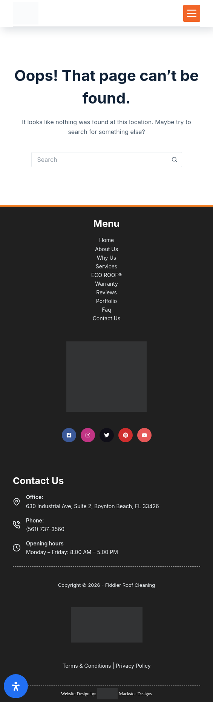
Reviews (106, 292)
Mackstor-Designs (135, 693)
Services (106, 266)
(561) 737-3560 (45, 529)
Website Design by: (79, 693)
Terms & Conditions (86, 665)
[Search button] (174, 159)
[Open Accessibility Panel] (16, 686)
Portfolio (106, 301)
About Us (106, 249)
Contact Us (107, 318)
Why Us (106, 257)
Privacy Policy (133, 665)
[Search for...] (99, 159)
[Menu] (191, 13)
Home (106, 240)
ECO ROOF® (106, 275)
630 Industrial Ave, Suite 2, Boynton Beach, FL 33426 (92, 506)
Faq (106, 309)
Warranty (106, 283)
